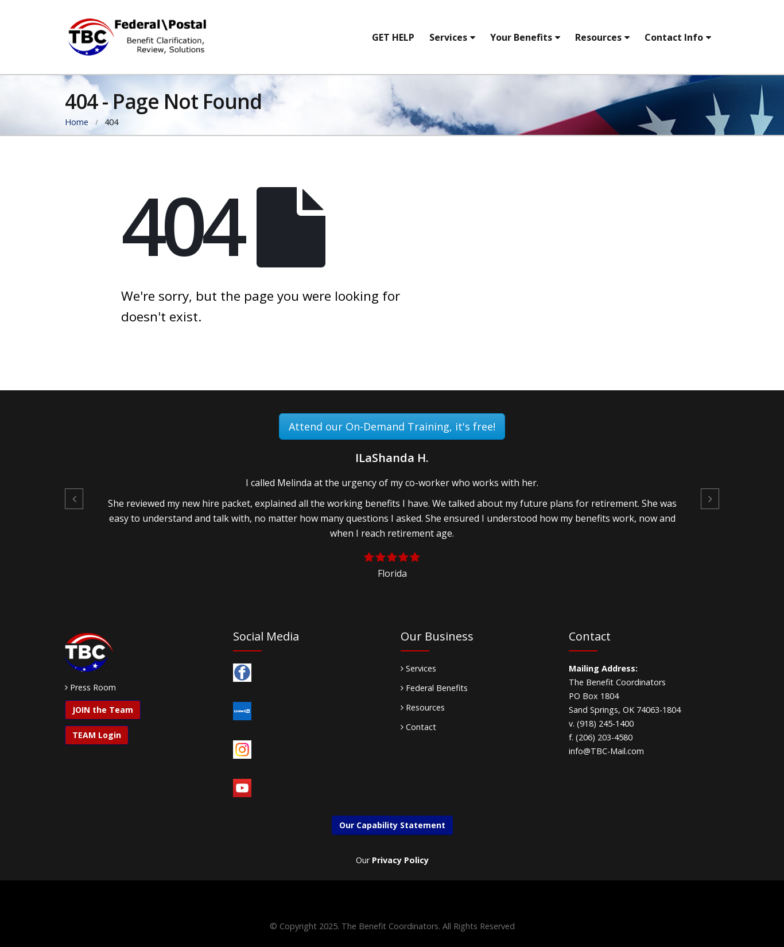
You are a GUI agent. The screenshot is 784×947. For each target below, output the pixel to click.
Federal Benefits (434, 687)
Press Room (93, 687)
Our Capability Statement (392, 825)
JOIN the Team (102, 709)
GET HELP (393, 37)
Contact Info (674, 37)
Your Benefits (521, 37)
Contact (418, 726)
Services (448, 37)
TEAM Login (96, 734)
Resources (598, 37)
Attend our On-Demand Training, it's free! (392, 426)
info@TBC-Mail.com (606, 751)
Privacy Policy (400, 860)
